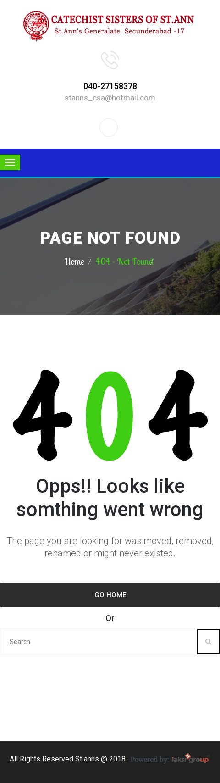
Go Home (110, 595)
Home (74, 261)
